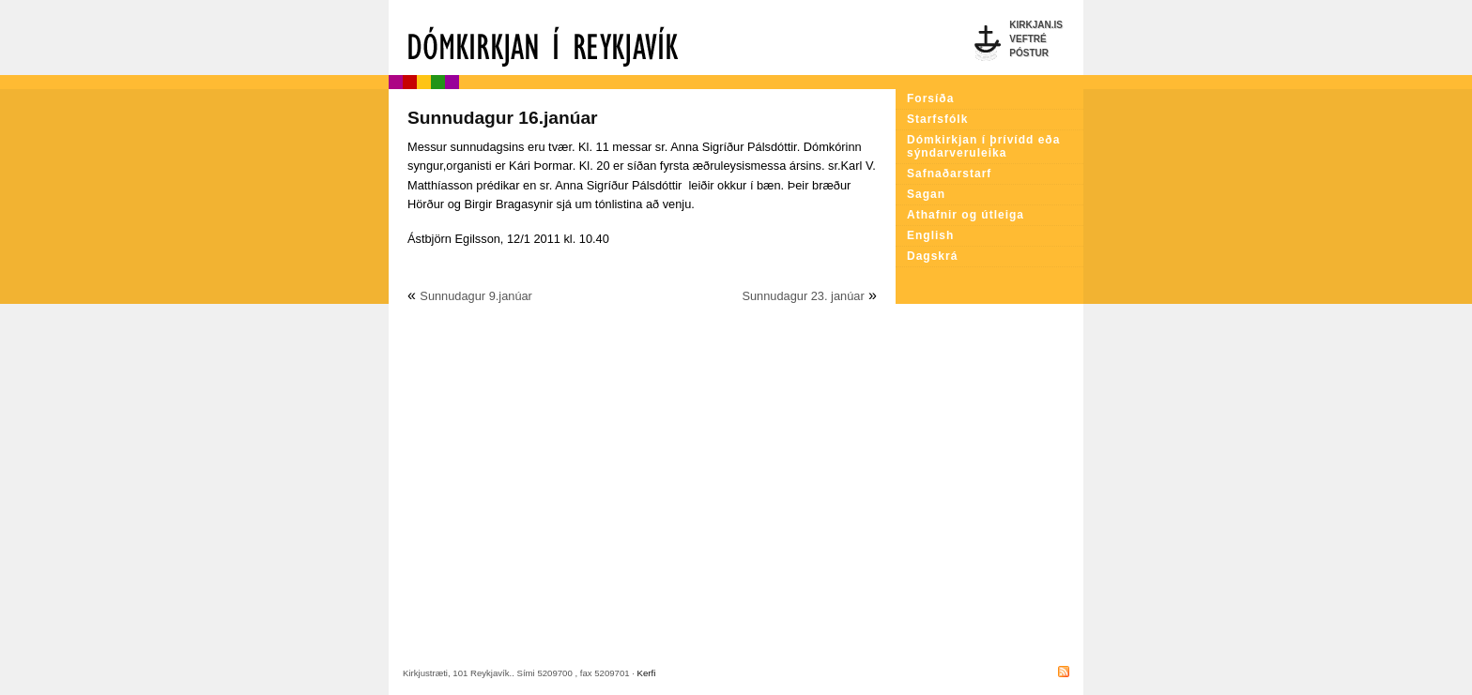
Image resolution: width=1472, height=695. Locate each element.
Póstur (1029, 53)
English (930, 235)
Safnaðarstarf (949, 173)
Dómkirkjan (642, 37)
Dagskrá (932, 256)
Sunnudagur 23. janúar (803, 296)
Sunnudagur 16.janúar (502, 118)
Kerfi (646, 673)
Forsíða (930, 98)
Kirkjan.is (1036, 25)
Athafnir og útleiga (965, 214)
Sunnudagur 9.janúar (476, 296)
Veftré (1027, 39)
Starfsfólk (937, 119)
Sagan (926, 194)
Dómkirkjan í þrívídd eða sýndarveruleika (983, 146)
